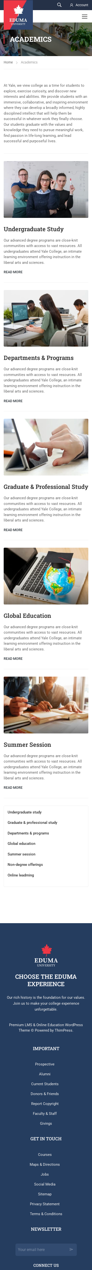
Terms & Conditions (46, 1214)
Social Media (44, 1184)
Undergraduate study (24, 812)
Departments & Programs (39, 358)
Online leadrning (21, 875)
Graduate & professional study (32, 822)
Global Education (27, 616)
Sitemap (45, 1194)
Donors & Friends (45, 1094)
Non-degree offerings (25, 864)
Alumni (45, 1074)
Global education (21, 843)
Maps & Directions (45, 1164)
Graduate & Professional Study (46, 487)
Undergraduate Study (34, 229)
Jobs (45, 1174)
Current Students (45, 1084)
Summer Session (27, 745)
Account (82, 5)
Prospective (44, 1064)
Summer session (21, 854)
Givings (46, 1123)
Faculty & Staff (45, 1113)
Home (8, 62)
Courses (45, 1154)
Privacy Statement (45, 1204)
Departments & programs (28, 833)
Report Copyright (45, 1104)
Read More (13, 272)
